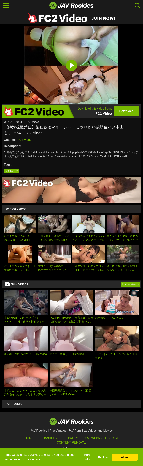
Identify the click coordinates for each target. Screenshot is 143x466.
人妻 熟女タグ (12, 171)
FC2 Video (24, 139)
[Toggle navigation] (5, 5)
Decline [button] (103, 457)
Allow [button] (124, 457)
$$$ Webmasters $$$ (101, 438)
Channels (48, 438)
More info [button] (87, 457)
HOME (29, 438)
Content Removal (71, 442)
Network (71, 438)
